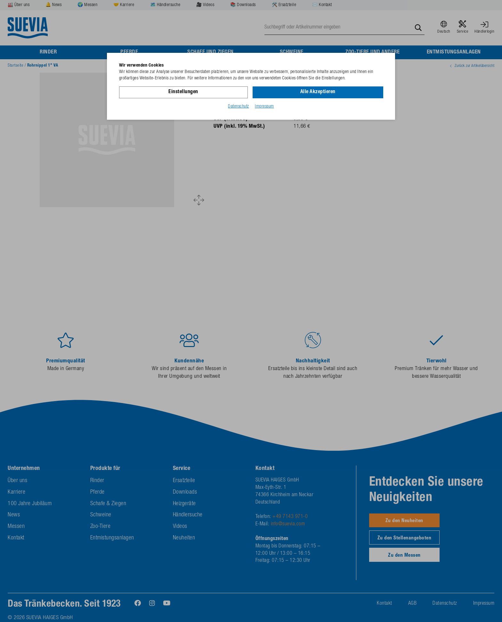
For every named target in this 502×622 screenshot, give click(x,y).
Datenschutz (238, 106)
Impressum (264, 106)
